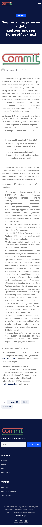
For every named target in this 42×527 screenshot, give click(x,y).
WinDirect (21, 15)
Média (3, 464)
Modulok (4, 487)
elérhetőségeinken (9, 384)
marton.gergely (9, 70)
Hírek (25, 402)
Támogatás (6, 495)
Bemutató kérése (8, 491)
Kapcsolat (5, 472)
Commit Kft (13, 402)
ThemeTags (21, 515)
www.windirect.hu (9, 359)
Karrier (4, 468)
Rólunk (4, 461)
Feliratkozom (34, 444)
